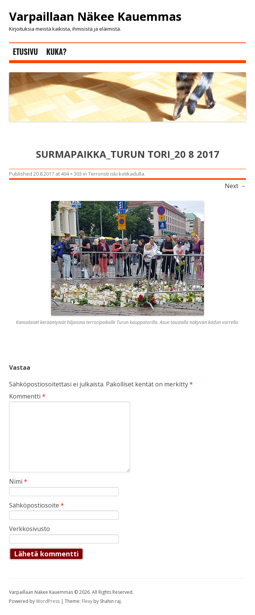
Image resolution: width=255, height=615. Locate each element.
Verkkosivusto (29, 529)
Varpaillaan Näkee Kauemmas (95, 16)
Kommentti (27, 396)
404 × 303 (71, 173)
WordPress (48, 601)
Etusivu (25, 51)
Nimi (18, 481)
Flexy (87, 601)
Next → (235, 186)
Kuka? (56, 51)
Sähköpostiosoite (36, 505)
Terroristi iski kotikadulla (116, 173)
